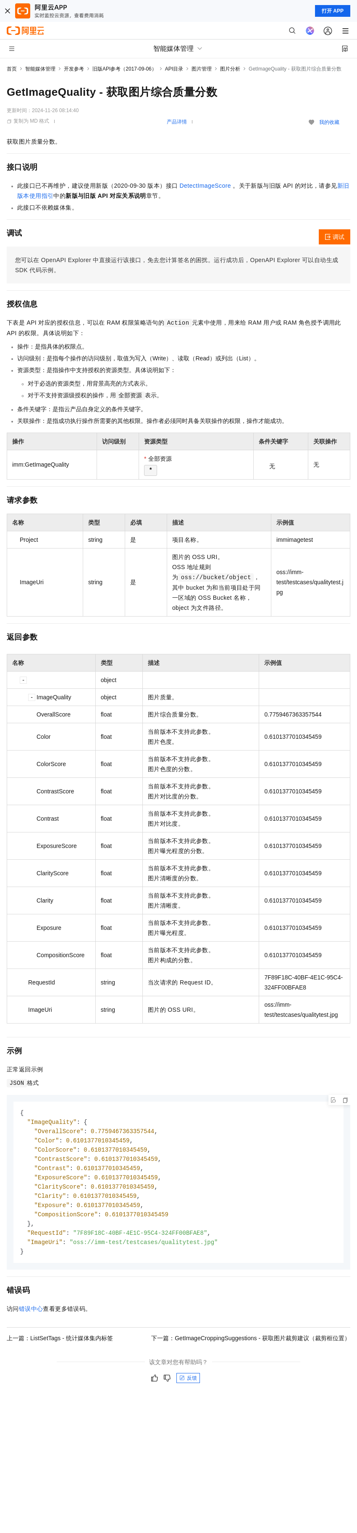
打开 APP (333, 11)
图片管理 (202, 69)
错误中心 (31, 1315)
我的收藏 (329, 122)
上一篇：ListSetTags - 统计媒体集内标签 (60, 1344)
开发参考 (74, 69)
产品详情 (177, 122)
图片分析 (230, 69)
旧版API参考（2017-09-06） (124, 69)
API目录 (174, 69)
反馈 (188, 1385)
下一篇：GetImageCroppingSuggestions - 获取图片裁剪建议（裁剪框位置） (250, 1344)
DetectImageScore (205, 185)
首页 (12, 69)
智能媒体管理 (40, 69)
